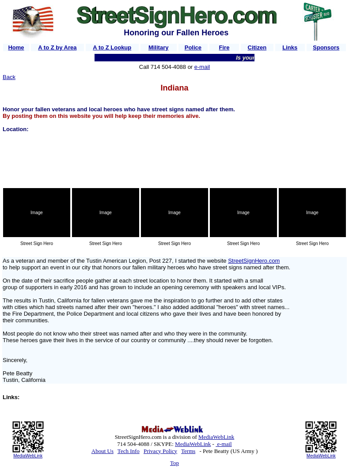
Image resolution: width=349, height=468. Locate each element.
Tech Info (129, 451)
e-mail (202, 67)
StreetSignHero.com (254, 260)
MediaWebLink (27, 455)
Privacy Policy (160, 451)
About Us (102, 451)
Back (9, 77)
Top (174, 463)
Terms (188, 451)
